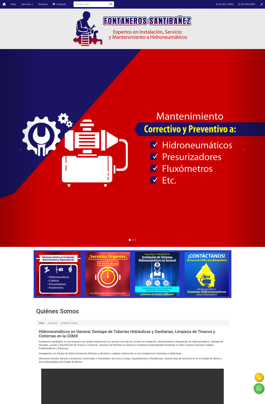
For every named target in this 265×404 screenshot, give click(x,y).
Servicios (27, 4)
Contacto (59, 4)
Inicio (13, 4)
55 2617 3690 (224, 4)
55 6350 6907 (246, 4)
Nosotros (43, 4)
